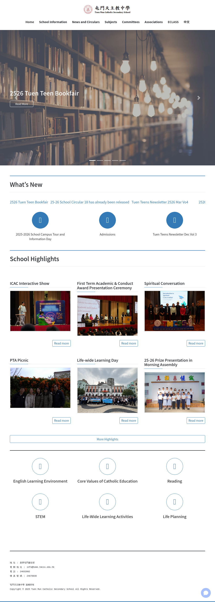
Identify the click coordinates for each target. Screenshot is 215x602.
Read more (61, 343)
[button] (16, 98)
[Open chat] (206, 593)
